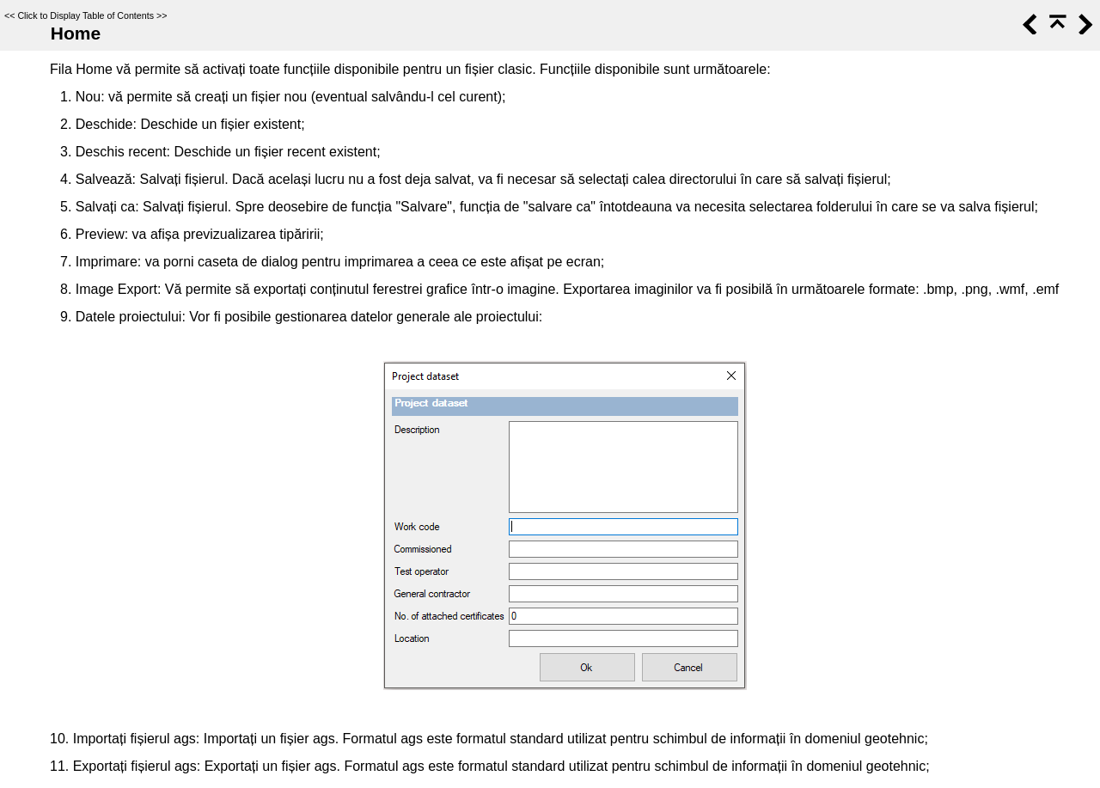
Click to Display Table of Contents (85, 15)
